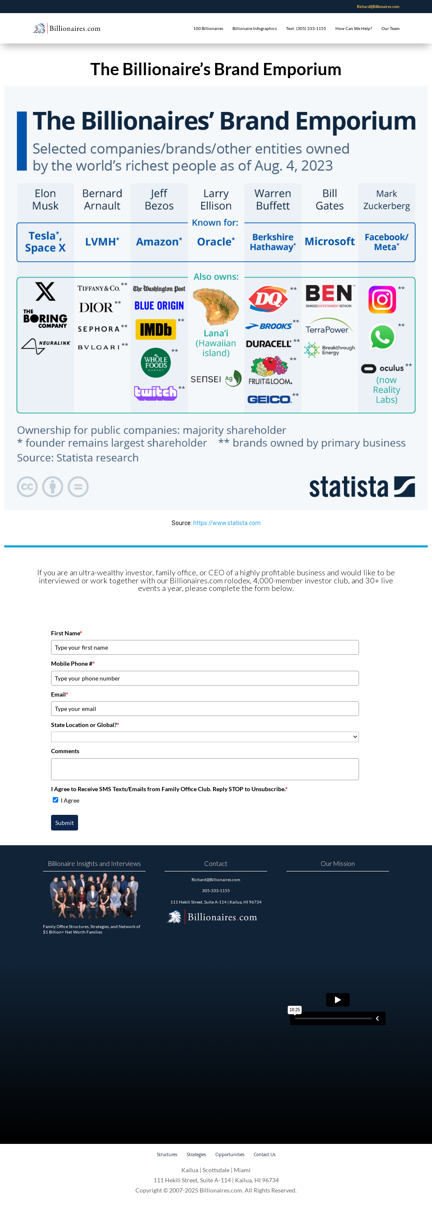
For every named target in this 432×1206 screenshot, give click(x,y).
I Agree (70, 800)
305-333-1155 (216, 890)
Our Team (390, 28)
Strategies (196, 1154)
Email (59, 694)
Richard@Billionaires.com (378, 6)
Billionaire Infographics (254, 28)
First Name (66, 633)
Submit (64, 822)
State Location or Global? (85, 724)
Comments (65, 750)
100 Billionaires (208, 28)
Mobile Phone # (73, 663)
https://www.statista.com (227, 523)
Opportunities (229, 1154)
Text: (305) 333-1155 (306, 28)
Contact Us (264, 1154)
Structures (167, 1154)
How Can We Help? (353, 28)
